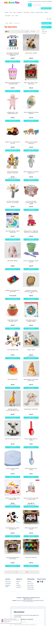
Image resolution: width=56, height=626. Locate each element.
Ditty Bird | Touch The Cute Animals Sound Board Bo (12, 54)
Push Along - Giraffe (31, 53)
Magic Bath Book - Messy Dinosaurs (13, 231)
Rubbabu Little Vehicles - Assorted (12, 291)
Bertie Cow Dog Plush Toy (12, 438)
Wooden (33, 12)
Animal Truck (31, 349)
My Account (7, 581)
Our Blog (30, 1)
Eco (13, 15)
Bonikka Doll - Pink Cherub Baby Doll (12, 113)
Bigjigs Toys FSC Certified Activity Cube (31, 499)
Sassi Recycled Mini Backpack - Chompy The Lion (31, 291)
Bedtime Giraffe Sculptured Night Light (12, 410)
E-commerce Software (26, 601)
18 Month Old (16, 23)
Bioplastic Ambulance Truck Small (12, 558)
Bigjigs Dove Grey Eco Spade (31, 469)
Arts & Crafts (8, 15)
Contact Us (39, 1)
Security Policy (30, 589)
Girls (11, 12)
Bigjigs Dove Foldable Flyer (12, 469)
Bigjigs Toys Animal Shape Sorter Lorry (12, 499)
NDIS (36, 1)
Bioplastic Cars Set (31, 557)
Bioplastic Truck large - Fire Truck (31, 83)
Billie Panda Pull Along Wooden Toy (12, 528)
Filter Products (45, 23)
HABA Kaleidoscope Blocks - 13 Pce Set (12, 172)
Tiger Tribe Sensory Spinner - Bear (31, 321)
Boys (14, 12)
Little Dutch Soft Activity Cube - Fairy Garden (31, 202)
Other (16, 15)
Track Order (8, 583)
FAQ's (33, 1)
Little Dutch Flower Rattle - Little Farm (13, 202)
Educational (19, 12)
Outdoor (46, 12)
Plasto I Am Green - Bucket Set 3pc (31, 261)
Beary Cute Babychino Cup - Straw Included (12, 83)
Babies (6, 12)
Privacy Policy (30, 585)
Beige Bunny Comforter (31, 409)
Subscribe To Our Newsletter (47, 1)
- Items (49, 18)
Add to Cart (13, 61)
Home (6, 23)
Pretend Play (26, 12)
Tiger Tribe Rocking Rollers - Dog (12, 321)
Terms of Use (30, 583)
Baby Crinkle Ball (13, 379)
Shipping (29, 581)
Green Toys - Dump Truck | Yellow (12, 142)
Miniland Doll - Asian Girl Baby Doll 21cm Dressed (31, 231)
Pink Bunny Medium (12, 260)
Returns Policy (44, 31)
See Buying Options (13, 298)
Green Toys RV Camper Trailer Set (31, 142)
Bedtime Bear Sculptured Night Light (31, 380)
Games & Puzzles (39, 12)
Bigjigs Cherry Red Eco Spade (31, 439)
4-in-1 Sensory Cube (12, 349)
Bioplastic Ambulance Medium (31, 528)
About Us (43, 29)
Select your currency (46, 8)
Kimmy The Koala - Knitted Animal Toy (31, 172)
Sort (27, 31)
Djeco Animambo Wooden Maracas (31, 113)
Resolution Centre (7, 586)
